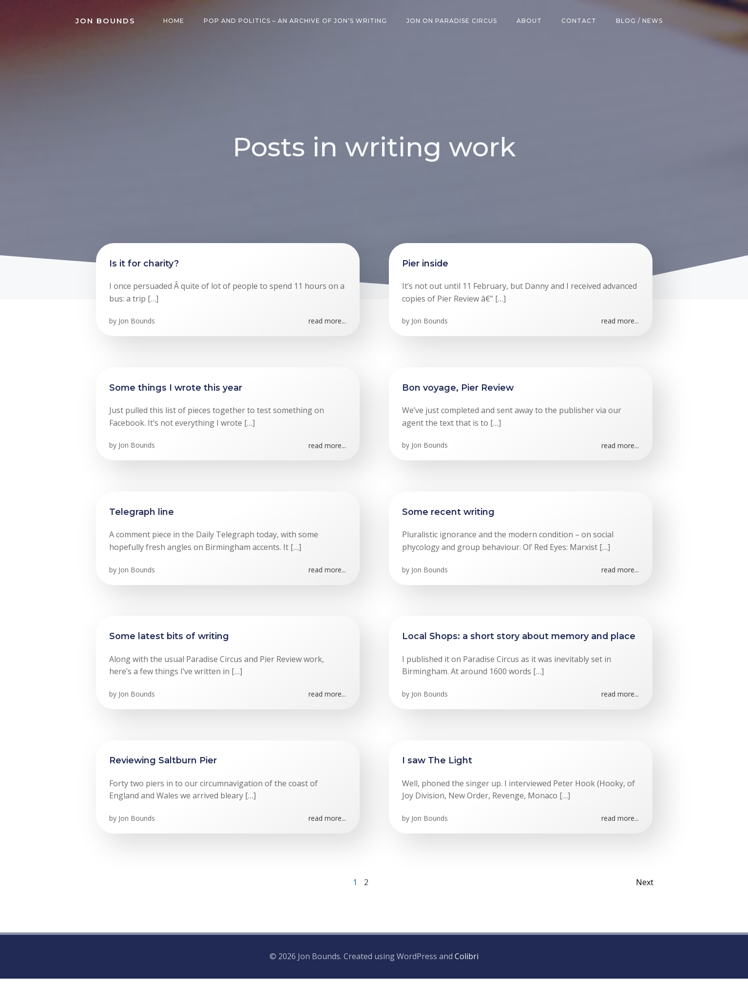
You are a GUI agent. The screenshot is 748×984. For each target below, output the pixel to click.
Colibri (467, 962)
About (531, 21)
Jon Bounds (138, 325)
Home (175, 21)
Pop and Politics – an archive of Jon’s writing (297, 21)
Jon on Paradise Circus (453, 21)
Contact (580, 21)
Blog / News (641, 21)
